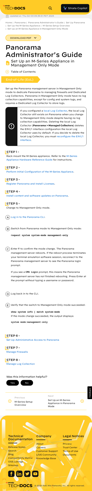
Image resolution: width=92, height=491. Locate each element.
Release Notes (16, 447)
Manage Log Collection (20, 364)
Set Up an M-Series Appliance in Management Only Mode (37, 28)
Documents (69, 454)
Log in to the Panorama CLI (27, 217)
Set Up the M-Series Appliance (23, 25)
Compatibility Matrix (20, 458)
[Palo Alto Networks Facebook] (11, 476)
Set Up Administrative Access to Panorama (32, 339)
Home (8, 22)
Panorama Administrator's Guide (45, 22)
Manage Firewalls (17, 352)
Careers (41, 447)
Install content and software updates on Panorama (37, 195)
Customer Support (47, 451)
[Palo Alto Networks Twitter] (27, 476)
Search (12, 450)
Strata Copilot (75, 8)
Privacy (67, 443)
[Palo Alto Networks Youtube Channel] (35, 476)
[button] (89, 392)
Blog (10, 454)
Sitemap (13, 465)
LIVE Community (46, 454)
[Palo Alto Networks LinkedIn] (19, 476)
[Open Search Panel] (51, 8)
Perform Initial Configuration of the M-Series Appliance (39, 171)
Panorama (20, 22)
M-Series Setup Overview (56, 25)
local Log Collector (55, 110)
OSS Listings (15, 461)
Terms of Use (70, 451)
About (39, 443)
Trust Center (70, 447)
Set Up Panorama (75, 22)
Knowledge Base (46, 458)
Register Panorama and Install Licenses (30, 183)
